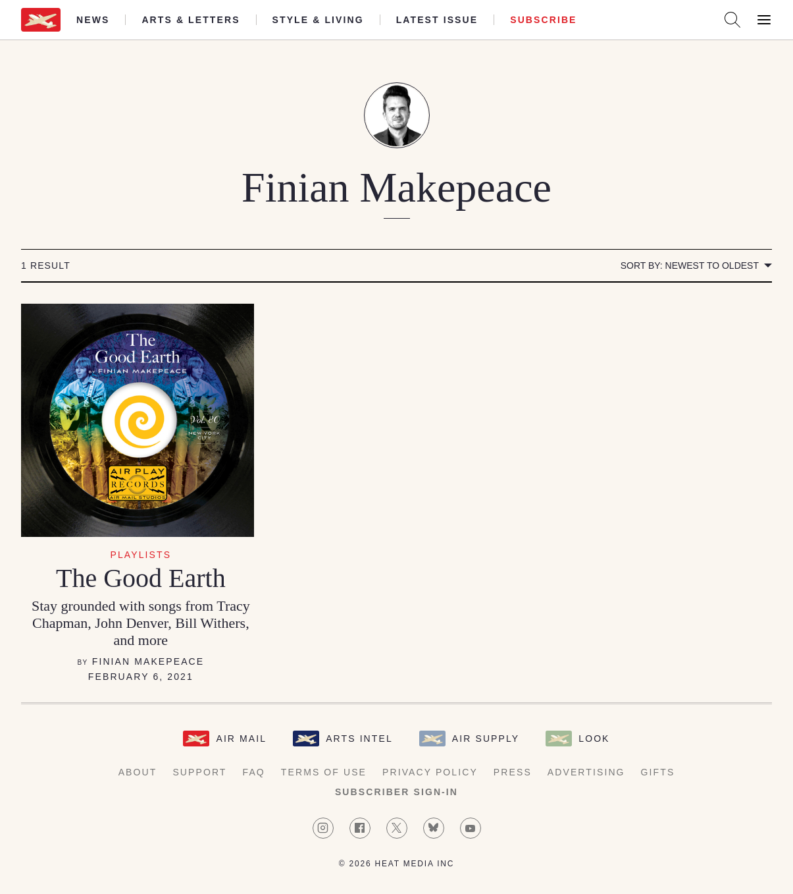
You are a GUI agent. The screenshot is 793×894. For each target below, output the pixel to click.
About (137, 772)
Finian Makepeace (148, 661)
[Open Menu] (764, 20)
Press (513, 772)
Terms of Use (324, 772)
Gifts (658, 772)
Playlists (141, 554)
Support (199, 772)
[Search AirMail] (732, 20)
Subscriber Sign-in (396, 791)
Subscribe (543, 19)
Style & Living (318, 19)
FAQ (254, 772)
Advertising (586, 772)
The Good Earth (141, 578)
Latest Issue (437, 19)
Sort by (690, 265)
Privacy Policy (430, 772)
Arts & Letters (190, 19)
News (92, 19)
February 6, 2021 (140, 676)
